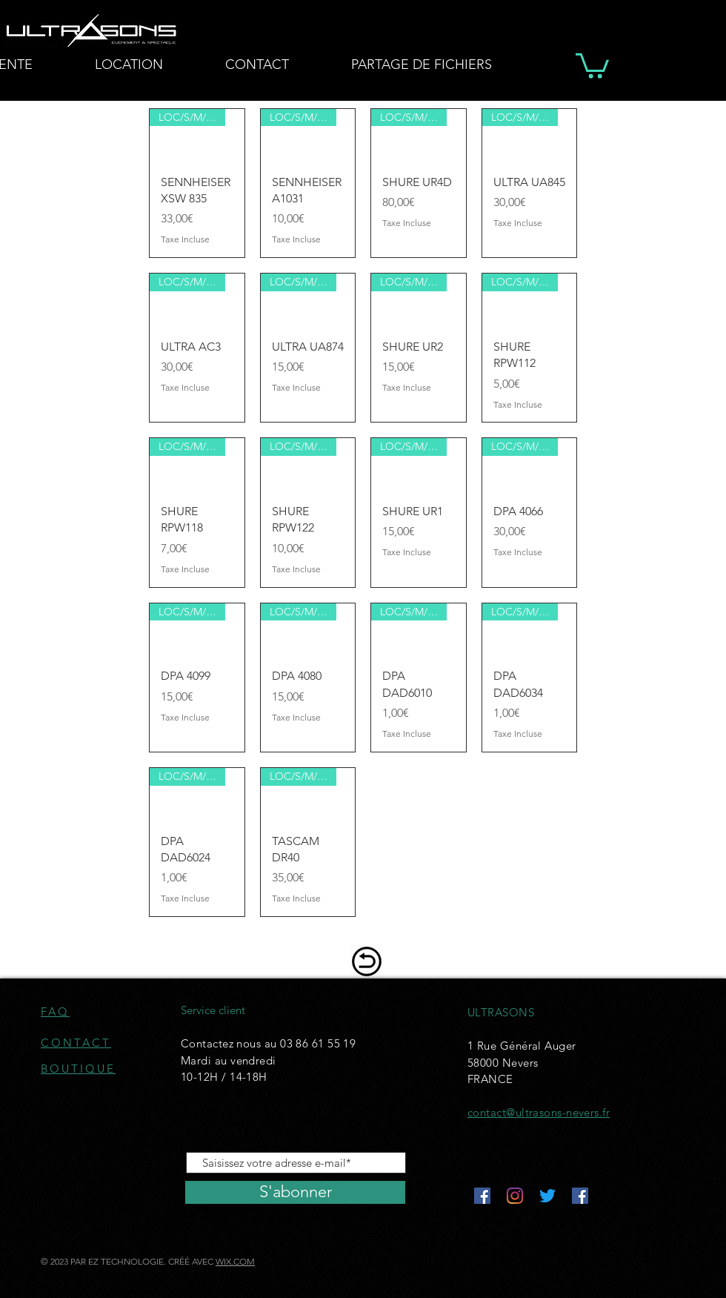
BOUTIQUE (78, 1069)
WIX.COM (235, 1261)
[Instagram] (515, 1196)
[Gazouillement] (547, 1196)
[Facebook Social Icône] (482, 1196)
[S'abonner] (295, 1192)
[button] (592, 64)
